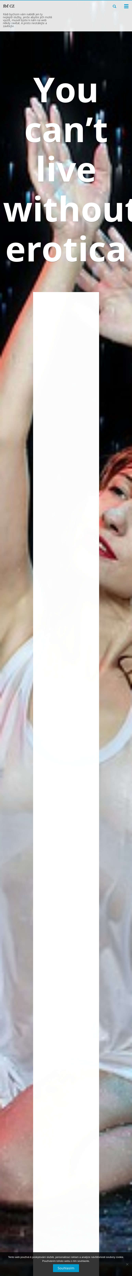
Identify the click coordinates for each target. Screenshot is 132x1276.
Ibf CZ (9, 6)
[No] (127, 1265)
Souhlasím (66, 1268)
